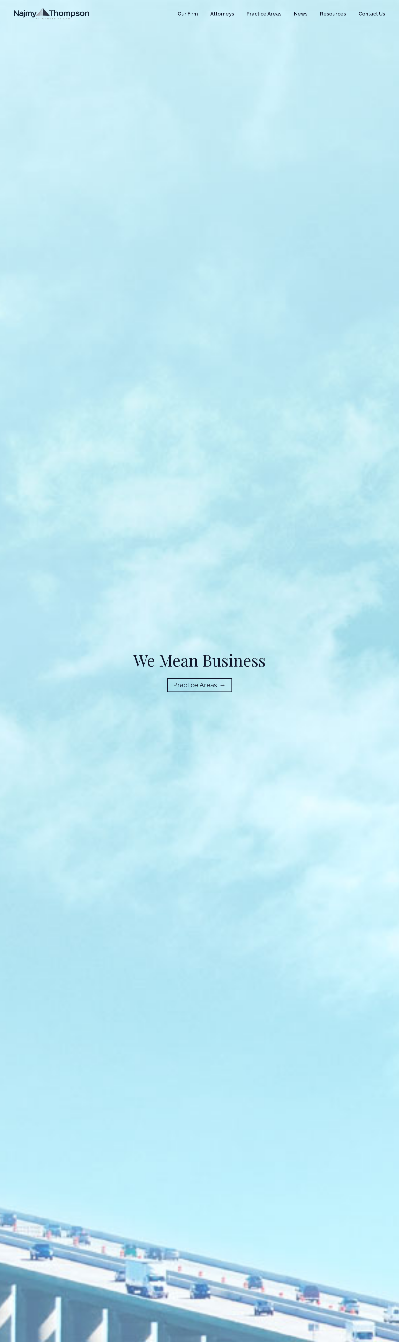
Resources (333, 14)
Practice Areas (264, 14)
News (301, 14)
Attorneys (222, 14)
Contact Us (372, 14)
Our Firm (188, 14)
